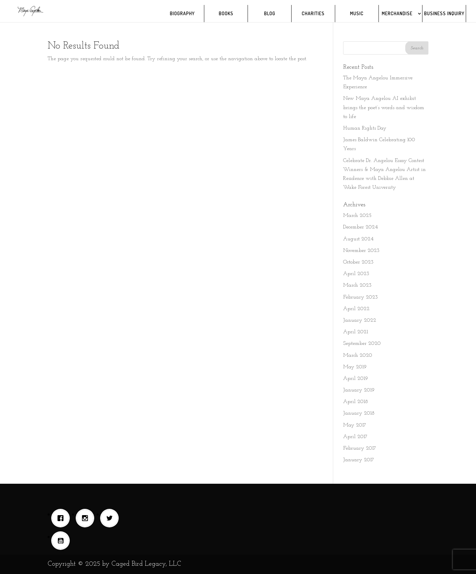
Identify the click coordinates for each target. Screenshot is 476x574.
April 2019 (355, 378)
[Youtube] (62, 540)
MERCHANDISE (397, 13)
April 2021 (355, 332)
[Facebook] (62, 518)
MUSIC (357, 13)
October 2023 (358, 262)
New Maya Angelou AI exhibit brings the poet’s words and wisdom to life (383, 107)
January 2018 (359, 413)
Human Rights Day (364, 128)
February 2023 (360, 297)
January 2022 (359, 320)
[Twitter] (111, 518)
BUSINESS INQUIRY (444, 13)
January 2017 (358, 460)
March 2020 (357, 355)
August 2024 (358, 239)
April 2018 (355, 401)
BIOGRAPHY (182, 13)
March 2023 (357, 285)
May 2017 (354, 425)
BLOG (269, 13)
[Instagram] (87, 518)
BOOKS (226, 13)
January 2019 (359, 390)
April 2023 (356, 273)
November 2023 (361, 250)
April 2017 (355, 436)
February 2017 (359, 448)
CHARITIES (313, 13)
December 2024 (360, 227)
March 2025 (357, 215)
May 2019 (355, 367)
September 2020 (362, 343)
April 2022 (356, 308)
